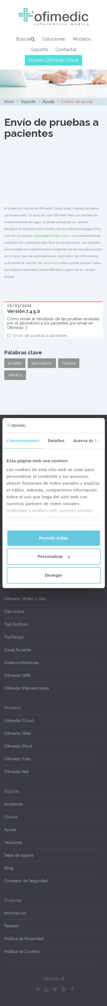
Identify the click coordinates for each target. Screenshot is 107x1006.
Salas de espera (18, 855)
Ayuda (48, 101)
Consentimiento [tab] (23, 440)
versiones (50, 263)
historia (68, 363)
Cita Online (14, 611)
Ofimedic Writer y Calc (25, 599)
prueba (14, 363)
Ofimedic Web (17, 733)
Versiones (13, 842)
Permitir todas (53, 538)
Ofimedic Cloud (19, 720)
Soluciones (53, 39)
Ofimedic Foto (17, 759)
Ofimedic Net (16, 771)
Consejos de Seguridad (26, 881)
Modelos (82, 39)
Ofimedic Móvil (18, 746)
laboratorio (42, 363)
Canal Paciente (17, 650)
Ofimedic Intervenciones (26, 688)
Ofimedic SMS (17, 675)
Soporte (39, 49)
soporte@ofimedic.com (50, 236)
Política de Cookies (22, 951)
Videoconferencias (21, 662)
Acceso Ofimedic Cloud (53, 60)
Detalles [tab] (56, 440)
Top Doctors (15, 624)
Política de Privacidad (23, 938)
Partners (11, 926)
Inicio (9, 101)
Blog (8, 868)
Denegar (53, 575)
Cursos (10, 817)
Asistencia (13, 804)
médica (15, 375)
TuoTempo (14, 637)
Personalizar (54, 556)
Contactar (65, 49)
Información (15, 913)
